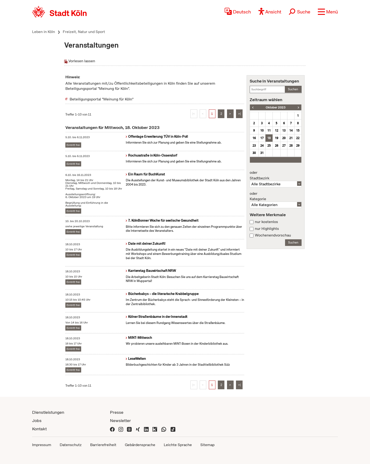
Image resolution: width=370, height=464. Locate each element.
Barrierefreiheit (103, 444)
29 (297, 145)
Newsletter (120, 420)
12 (276, 130)
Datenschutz (71, 444)
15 (297, 130)
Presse (116, 412)
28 (291, 145)
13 (284, 130)
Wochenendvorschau (273, 235)
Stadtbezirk (276, 175)
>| (239, 114)
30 (254, 153)
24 (262, 145)
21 (291, 138)
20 (284, 138)
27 (284, 145)
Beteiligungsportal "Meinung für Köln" (102, 99)
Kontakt (39, 428)
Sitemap (207, 444)
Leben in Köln (43, 31)
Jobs (37, 420)
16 (254, 138)
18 (269, 138)
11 (269, 130)
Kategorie (276, 196)
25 (269, 145)
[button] (328, 12)
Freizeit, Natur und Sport (84, 31)
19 (276, 138)
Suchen (293, 89)
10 (262, 130)
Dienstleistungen (48, 412)
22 (297, 138)
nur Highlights (267, 229)
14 (291, 130)
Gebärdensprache (140, 444)
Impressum (41, 444)
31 (262, 153)
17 (262, 138)
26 (276, 145)
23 (254, 145)
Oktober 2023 (276, 107)
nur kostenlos (266, 222)
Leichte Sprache (178, 444)
